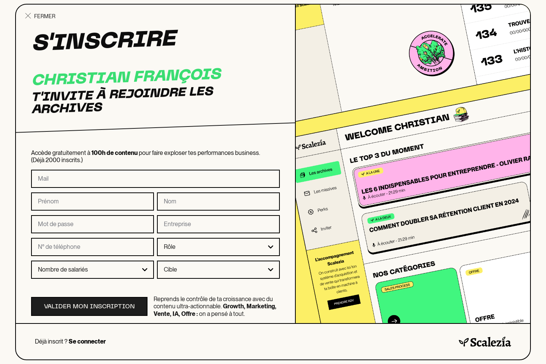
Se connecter (87, 341)
